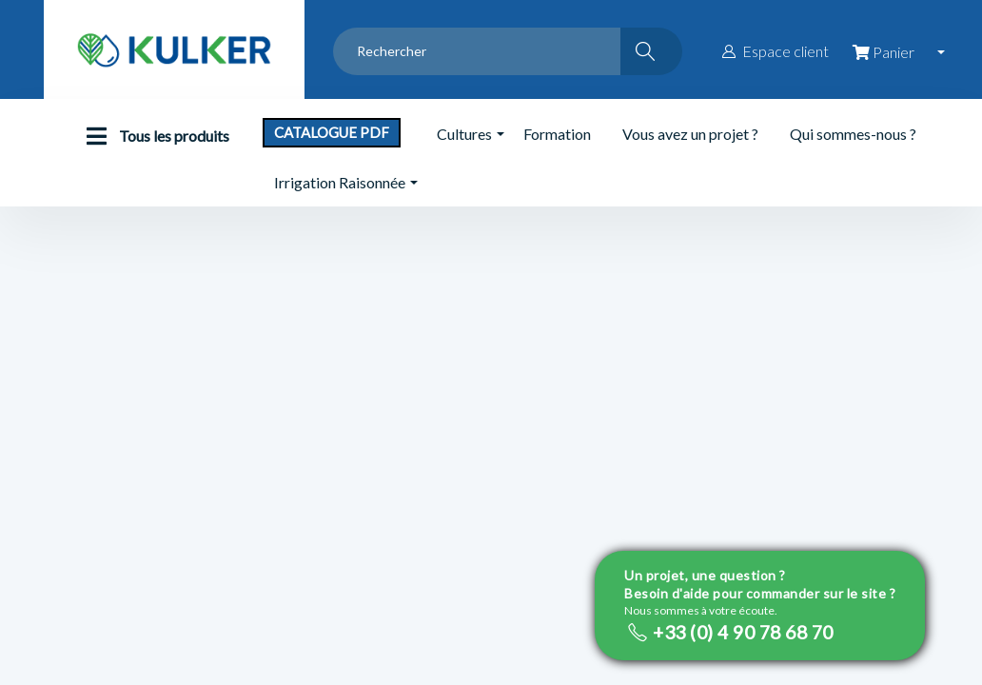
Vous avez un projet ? (690, 134)
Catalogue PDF (331, 132)
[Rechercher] (651, 51)
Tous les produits (153, 136)
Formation (557, 134)
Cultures (464, 134)
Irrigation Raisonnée (339, 182)
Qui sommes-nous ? (853, 134)
